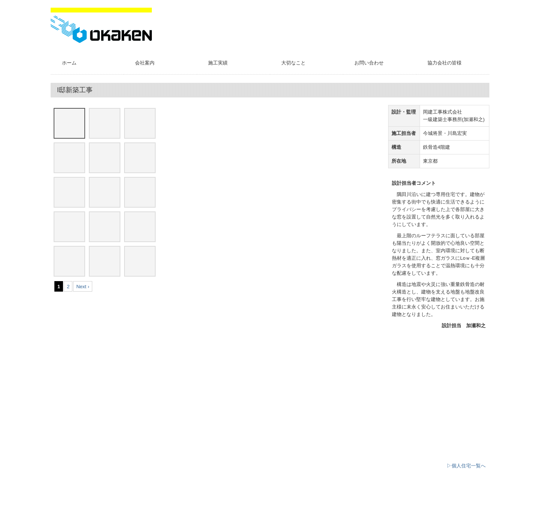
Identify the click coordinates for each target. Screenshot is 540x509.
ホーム (69, 63)
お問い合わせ (369, 63)
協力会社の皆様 (445, 63)
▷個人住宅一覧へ (466, 466)
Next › (82, 286)
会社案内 (144, 63)
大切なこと (293, 63)
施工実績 (218, 63)
